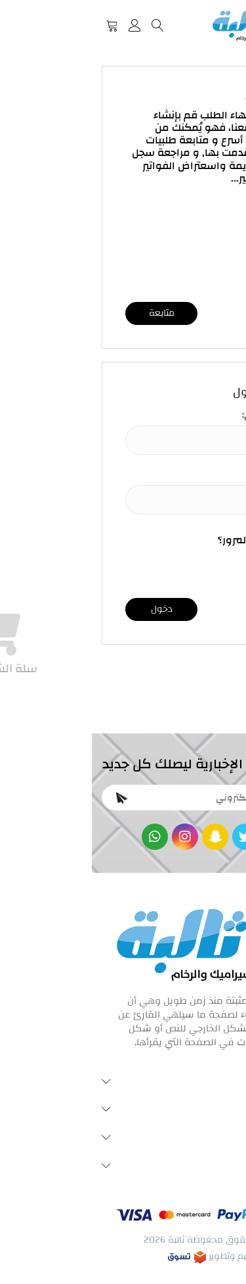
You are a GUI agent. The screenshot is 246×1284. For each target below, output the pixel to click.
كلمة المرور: (189, 475)
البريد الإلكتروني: (181, 415)
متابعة (70, 313)
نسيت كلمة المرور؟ (169, 540)
